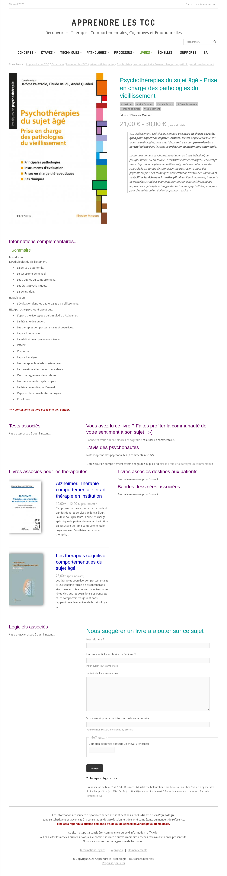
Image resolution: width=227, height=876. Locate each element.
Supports (188, 52)
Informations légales (92, 850)
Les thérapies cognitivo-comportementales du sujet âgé (81, 562)
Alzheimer (126, 104)
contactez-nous (94, 795)
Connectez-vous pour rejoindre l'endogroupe (114, 440)
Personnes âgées (130, 108)
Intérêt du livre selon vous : (102, 673)
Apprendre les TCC (113, 22)
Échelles (165, 52)
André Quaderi (144, 104)
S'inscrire (191, 4)
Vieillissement (152, 108)
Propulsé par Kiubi (113, 863)
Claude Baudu (165, 104)
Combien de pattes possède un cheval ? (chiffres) (119, 743)
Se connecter (207, 4)
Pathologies (98, 52)
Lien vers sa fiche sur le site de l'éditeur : (111, 654)
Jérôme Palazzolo (187, 104)
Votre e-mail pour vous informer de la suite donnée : (118, 718)
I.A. (206, 52)
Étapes (48, 52)
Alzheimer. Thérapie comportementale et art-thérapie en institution (81, 490)
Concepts (27, 52)
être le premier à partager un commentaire (186, 463)
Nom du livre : (95, 639)
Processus (124, 52)
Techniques (71, 52)
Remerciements (137, 850)
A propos (117, 850)
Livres (146, 52)
